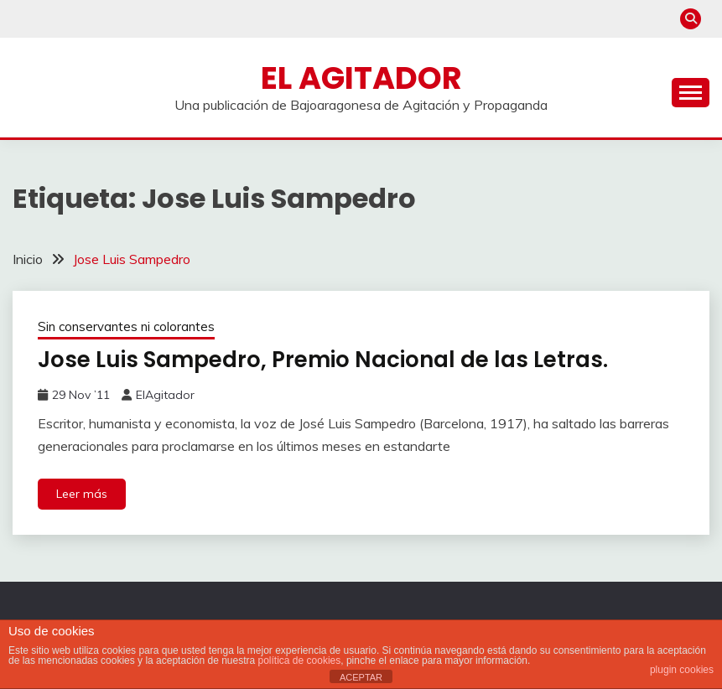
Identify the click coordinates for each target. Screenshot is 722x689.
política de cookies (299, 660)
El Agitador (361, 78)
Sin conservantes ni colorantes (126, 326)
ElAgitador (165, 394)
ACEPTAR (361, 677)
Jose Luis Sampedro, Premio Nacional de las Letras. (323, 359)
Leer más (81, 493)
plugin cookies (682, 670)
